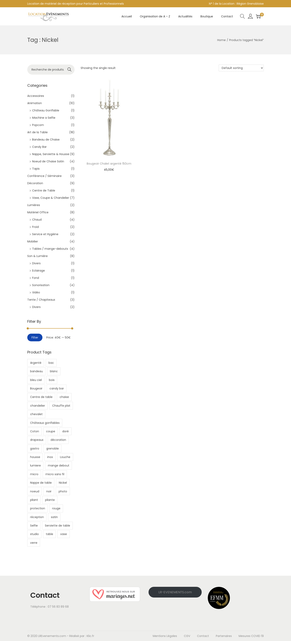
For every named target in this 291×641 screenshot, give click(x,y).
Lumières (33, 205)
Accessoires (35, 96)
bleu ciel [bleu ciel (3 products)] (36, 380)
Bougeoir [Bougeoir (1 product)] (36, 388)
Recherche (70, 70)
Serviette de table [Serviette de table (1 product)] (57, 526)
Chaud (37, 220)
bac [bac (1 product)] (51, 363)
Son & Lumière (37, 256)
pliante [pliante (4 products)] (50, 500)
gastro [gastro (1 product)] (34, 448)
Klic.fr (90, 636)
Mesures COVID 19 (251, 636)
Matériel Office (37, 212)
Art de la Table (37, 132)
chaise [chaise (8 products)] (64, 397)
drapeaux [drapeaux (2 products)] (36, 440)
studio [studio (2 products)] (34, 534)
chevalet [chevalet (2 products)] (36, 414)
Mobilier (32, 241)
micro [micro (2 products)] (34, 474)
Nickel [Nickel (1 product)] (63, 483)
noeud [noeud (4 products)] (34, 491)
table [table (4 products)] (49, 534)
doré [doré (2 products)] (65, 431)
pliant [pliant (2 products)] (34, 500)
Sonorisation (41, 285)
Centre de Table (43, 190)
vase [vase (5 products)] (63, 534)
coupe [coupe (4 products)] (50, 431)
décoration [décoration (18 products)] (58, 440)
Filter (35, 337)
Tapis (36, 169)
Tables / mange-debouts (50, 249)
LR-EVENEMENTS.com (175, 592)
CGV (187, 636)
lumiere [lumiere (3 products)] (35, 465)
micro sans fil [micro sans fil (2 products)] (54, 474)
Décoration (35, 183)
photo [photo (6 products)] (63, 491)
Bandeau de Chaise (46, 140)
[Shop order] (241, 68)
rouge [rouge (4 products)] (56, 508)
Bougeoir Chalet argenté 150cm (109, 164)
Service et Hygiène (45, 234)
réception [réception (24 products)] (37, 517)
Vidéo (36, 292)
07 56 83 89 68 (58, 607)
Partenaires (224, 636)
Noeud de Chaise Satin (48, 161)
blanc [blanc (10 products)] (54, 371)
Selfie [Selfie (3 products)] (34, 526)
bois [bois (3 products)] (52, 380)
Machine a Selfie (43, 118)
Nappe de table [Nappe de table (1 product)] (41, 483)
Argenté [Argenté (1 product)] (35, 363)
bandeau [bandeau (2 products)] (36, 371)
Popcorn (38, 125)
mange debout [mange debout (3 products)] (58, 465)
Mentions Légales (165, 636)
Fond (35, 278)
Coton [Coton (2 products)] (34, 431)
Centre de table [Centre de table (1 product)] (41, 397)
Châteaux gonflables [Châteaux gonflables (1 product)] (45, 423)
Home (221, 40)
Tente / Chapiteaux (41, 300)
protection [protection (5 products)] (37, 508)
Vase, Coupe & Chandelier (50, 198)
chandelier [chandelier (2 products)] (37, 406)
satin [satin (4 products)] (54, 517)
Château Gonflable (45, 110)
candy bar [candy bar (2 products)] (57, 388)
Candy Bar (39, 147)
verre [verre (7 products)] (33, 543)
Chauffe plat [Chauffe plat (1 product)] (61, 406)
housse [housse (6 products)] (35, 457)
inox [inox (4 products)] (50, 457)
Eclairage (38, 271)
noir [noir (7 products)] (49, 491)
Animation (34, 103)
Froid (35, 227)
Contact (203, 636)
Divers (36, 263)
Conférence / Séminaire (44, 176)
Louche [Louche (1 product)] (65, 457)
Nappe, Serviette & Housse (50, 154)
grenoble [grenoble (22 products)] (52, 448)
